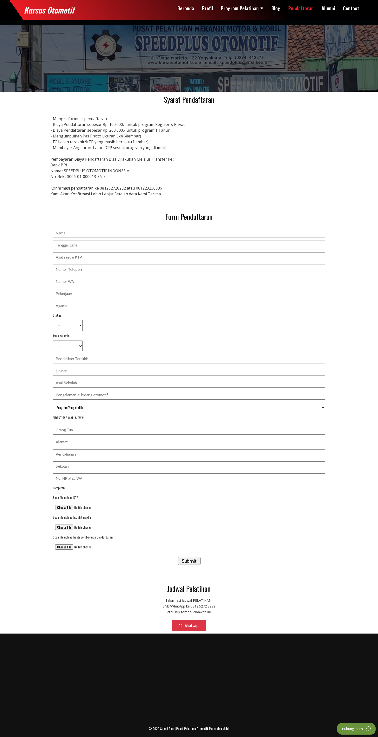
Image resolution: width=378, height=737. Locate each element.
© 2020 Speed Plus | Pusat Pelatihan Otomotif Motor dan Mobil (189, 728)
